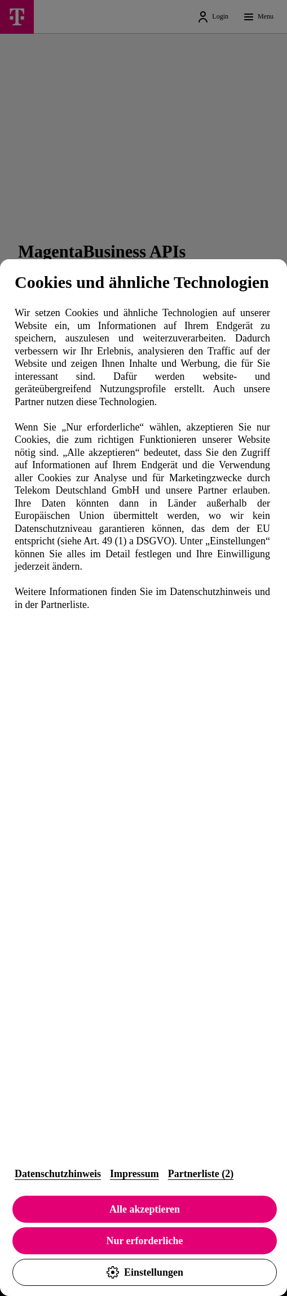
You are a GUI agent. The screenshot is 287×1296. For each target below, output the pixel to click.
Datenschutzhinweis (58, 1173)
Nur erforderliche (144, 1240)
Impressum (134, 1173)
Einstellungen (144, 1272)
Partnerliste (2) (200, 1173)
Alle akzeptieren (144, 1209)
